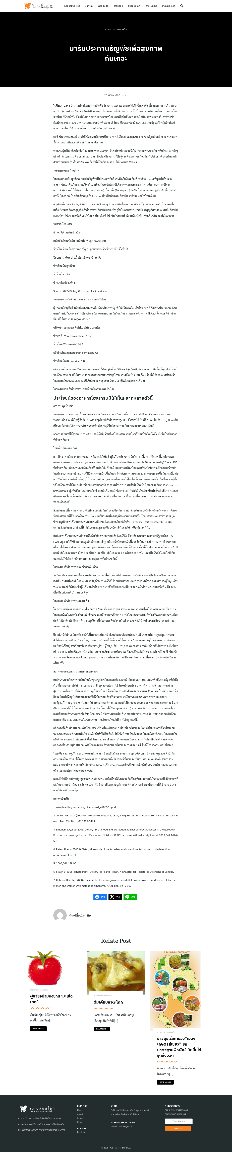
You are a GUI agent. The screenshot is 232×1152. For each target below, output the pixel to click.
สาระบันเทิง (151, 5)
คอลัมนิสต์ (103, 5)
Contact (80, 1118)
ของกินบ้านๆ (134, 5)
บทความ (89, 5)
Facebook (81, 1131)
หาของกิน (118, 5)
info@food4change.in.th (122, 1126)
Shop (79, 1122)
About (80, 1114)
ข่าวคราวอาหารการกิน (116, 29)
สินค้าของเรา (168, 5)
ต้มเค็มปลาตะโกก (108, 1002)
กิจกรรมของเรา (72, 5)
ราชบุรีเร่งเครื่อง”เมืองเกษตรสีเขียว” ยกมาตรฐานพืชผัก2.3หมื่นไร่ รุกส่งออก (179, 1047)
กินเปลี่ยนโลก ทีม (80, 915)
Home (80, 1110)
